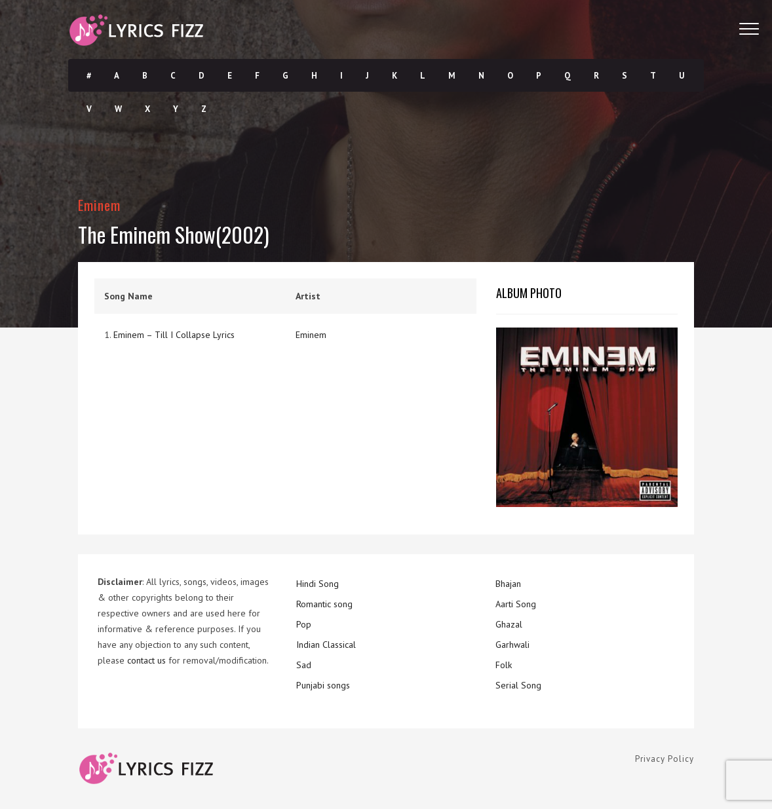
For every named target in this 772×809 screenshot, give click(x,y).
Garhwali (512, 644)
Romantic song (324, 604)
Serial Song (518, 685)
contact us (146, 660)
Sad (303, 665)
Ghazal (508, 624)
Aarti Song (515, 604)
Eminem (99, 205)
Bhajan (508, 584)
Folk (503, 665)
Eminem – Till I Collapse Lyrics (174, 335)
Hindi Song (317, 584)
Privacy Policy (664, 758)
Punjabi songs (323, 685)
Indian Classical (326, 644)
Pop (303, 624)
